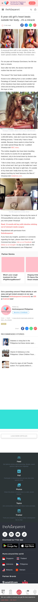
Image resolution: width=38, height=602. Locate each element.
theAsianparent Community (19, 296)
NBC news (15, 147)
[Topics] (19, 501)
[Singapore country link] (7, 558)
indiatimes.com (16, 176)
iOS (34, 296)
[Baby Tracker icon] (19, 592)
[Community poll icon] (34, 592)
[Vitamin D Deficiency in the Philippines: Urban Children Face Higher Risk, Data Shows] (19, 353)
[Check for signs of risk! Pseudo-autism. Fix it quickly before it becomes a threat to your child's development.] (19, 364)
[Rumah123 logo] (10, 583)
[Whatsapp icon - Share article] (30, 25)
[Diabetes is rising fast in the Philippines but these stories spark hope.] (19, 342)
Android (6, 299)
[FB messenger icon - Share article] (26, 25)
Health (8, 318)
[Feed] (19, 460)
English (3, 324)
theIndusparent (7, 233)
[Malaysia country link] (7, 570)
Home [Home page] (2, 318)
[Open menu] (3, 9)
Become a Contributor (21, 312)
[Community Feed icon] (27, 592)
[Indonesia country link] (7, 564)
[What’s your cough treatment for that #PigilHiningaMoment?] (13, 264)
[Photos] (19, 488)
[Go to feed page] (13, 9)
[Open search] (31, 9)
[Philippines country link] (22, 564)
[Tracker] (19, 514)
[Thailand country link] (22, 558)
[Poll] (19, 474)
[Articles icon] (10, 592)
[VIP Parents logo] (25, 583)
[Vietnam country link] (20, 570)
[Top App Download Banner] (19, 3)
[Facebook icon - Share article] (22, 25)
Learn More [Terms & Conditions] (4, 600)
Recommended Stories (12, 334)
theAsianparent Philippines (22, 309)
